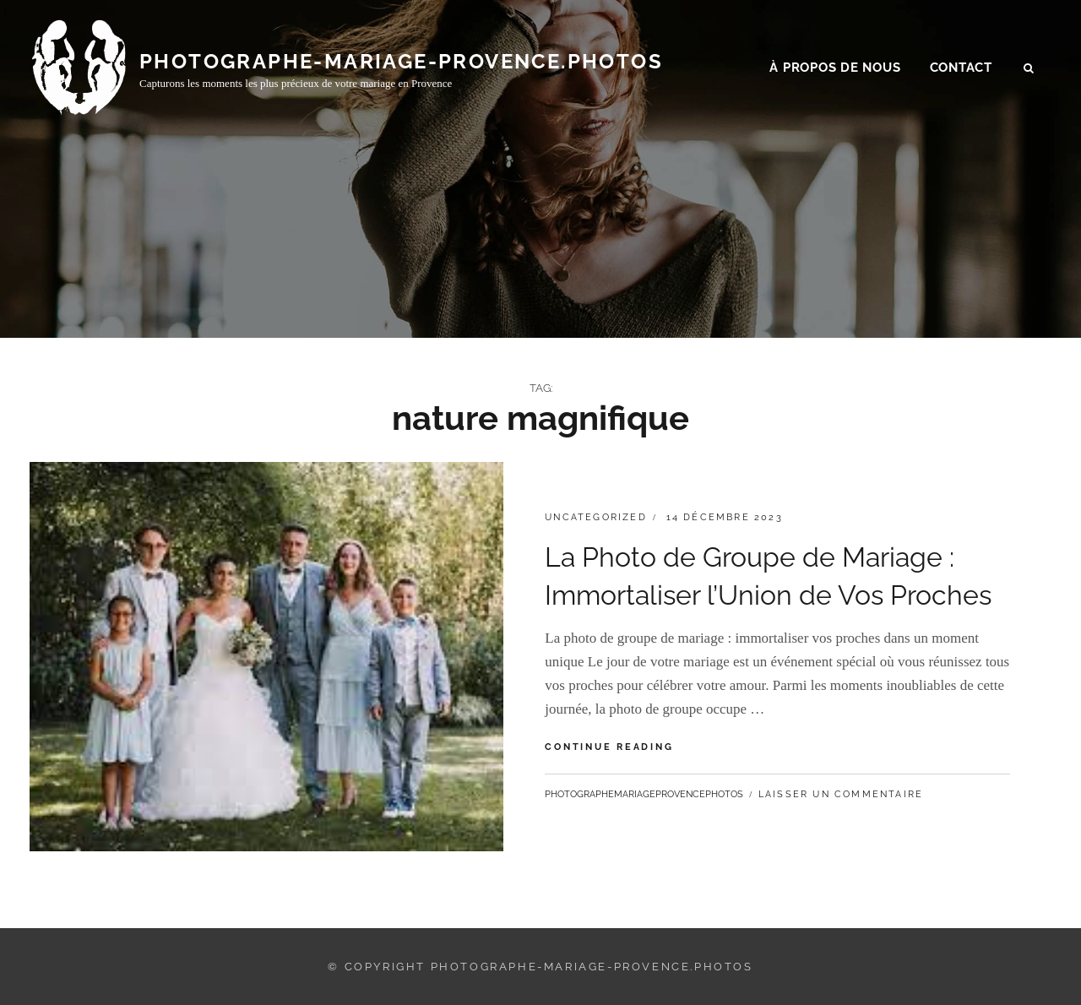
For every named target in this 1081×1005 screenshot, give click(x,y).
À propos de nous (834, 68)
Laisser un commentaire (840, 794)
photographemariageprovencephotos (644, 794)
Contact (961, 68)
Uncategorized (596, 517)
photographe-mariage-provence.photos (401, 61)
